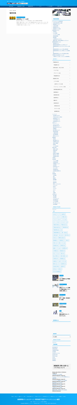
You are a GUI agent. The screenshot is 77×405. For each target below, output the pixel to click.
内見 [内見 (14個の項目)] (54, 237)
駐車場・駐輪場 (56, 153)
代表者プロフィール (54, 396)
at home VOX (55, 354)
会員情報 (54, 164)
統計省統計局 (55, 347)
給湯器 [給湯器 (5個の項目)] (55, 261)
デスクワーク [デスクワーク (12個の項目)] (56, 219)
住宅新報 (54, 351)
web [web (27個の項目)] (54, 214)
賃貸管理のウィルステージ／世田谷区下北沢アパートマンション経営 (38, 399)
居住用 (54, 138)
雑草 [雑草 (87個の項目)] (60, 269)
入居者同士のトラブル (57, 38)
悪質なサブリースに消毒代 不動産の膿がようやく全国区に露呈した (64, 289)
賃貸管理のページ (56, 118)
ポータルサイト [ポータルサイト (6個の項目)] (64, 222)
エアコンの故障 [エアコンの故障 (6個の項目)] (61, 214)
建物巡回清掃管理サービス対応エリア (60, 44)
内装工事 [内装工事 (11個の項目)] (67, 235)
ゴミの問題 (55, 33)
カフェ (54, 189)
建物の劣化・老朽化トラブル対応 (59, 389)
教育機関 (54, 179)
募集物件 (54, 137)
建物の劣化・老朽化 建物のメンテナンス (61, 40)
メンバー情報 (55, 160)
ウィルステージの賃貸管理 (57, 21)
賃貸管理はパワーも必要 (22, 19)
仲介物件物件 (55, 134)
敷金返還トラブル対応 (57, 385)
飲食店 (54, 186)
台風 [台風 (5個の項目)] (67, 240)
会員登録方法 (55, 169)
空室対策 (54, 31)
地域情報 (54, 173)
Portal (12, 396)
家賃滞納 (54, 37)
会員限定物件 (55, 162)
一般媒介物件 (55, 132)
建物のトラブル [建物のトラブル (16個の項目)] (56, 248)
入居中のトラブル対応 (57, 387)
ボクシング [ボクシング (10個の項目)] (56, 222)
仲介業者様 (55, 204)
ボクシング (25, 20)
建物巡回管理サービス (56, 41)
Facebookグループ (56, 121)
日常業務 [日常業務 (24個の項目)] (55, 250)
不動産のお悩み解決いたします (58, 54)
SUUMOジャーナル (56, 353)
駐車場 (54, 144)
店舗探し (54, 151)
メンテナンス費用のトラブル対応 (59, 380)
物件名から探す (56, 154)
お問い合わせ (59, 6)
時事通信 (54, 360)
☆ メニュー (54, 114)
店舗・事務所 (55, 143)
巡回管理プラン (56, 43)
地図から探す (55, 148)
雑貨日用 (54, 182)
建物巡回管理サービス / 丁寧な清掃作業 (60, 49)
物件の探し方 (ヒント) (57, 127)
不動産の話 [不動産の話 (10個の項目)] (64, 224)
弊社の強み (11, 6)
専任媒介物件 (55, 131)
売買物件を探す (56, 156)
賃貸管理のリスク (55, 30)
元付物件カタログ (56, 115)
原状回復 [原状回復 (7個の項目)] (62, 240)
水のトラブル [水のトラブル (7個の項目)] (56, 253)
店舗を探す (55, 150)
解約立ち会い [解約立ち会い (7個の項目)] (56, 263)
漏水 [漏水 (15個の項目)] (62, 253)
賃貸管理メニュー (56, 24)
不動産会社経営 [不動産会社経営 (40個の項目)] (56, 227)
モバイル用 (55, 167)
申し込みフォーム (56, 202)
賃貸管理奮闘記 (62, 306)
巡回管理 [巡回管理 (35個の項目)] (62, 245)
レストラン (55, 185)
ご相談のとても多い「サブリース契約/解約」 (61, 56)
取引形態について (56, 130)
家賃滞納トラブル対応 (57, 382)
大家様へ (54, 157)
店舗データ (20, 396)
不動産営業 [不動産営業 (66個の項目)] (65, 227)
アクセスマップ (56, 198)
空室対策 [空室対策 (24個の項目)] (55, 258)
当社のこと (54, 122)
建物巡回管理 (30, 6)
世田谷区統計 (55, 348)
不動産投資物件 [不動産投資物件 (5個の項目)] (56, 232)
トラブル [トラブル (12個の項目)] (64, 219)
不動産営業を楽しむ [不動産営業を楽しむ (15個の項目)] (57, 229)
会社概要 (54, 196)
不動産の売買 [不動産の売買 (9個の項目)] (56, 224)
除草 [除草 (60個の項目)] (54, 269)
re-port (53, 357)
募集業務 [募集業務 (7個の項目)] (55, 240)
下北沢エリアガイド (38, 396)
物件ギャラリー (56, 135)
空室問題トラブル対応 (57, 374)
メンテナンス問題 (56, 34)
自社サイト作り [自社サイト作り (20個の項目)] (62, 261)
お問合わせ (54, 194)
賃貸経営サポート (56, 27)
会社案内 (60, 396)
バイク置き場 (55, 146)
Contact (64, 396)
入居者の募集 (55, 25)
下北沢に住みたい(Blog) (57, 116)
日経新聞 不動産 (55, 350)
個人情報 (54, 195)
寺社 (54, 191)
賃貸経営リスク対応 (57, 28)
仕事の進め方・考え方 (31, 20)
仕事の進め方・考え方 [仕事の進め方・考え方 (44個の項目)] (58, 235)
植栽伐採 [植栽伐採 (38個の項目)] (62, 250)
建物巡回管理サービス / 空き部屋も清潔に (61, 53)
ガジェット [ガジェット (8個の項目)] (55, 216)
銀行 (54, 176)
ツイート (54, 209)
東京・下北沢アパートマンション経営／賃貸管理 (39, 401)
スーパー (54, 180)
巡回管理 (37, 20)
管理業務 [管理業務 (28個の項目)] (62, 258)
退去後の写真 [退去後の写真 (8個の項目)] (56, 266)
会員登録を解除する (57, 170)
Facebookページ (56, 166)
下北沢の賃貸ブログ (30, 396)
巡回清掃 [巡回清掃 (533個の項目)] (55, 245)
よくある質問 (50, 6)
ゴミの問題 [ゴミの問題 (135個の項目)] (63, 216)
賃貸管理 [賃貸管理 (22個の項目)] (63, 263)
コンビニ (54, 188)
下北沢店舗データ (56, 119)
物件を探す (54, 147)
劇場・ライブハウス (57, 183)
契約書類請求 (55, 199)
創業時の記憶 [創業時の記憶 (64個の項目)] (61, 237)
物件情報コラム (56, 140)
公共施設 (54, 175)
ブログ (40, 6)
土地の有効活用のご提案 (57, 22)
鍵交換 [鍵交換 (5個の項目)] (63, 266)
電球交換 (40, 20)
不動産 (54, 192)
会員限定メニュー (56, 163)
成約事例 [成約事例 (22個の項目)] (64, 248)
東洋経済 (54, 358)
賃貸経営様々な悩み (20, 6)
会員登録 (54, 159)
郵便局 (54, 178)
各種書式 (54, 128)
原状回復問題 (55, 36)
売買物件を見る (56, 141)
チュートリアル (56, 124)
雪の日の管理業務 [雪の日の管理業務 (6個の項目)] (57, 271)
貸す (24, 396)
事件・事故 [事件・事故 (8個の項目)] (64, 232)
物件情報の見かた (56, 125)
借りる (16, 396)
